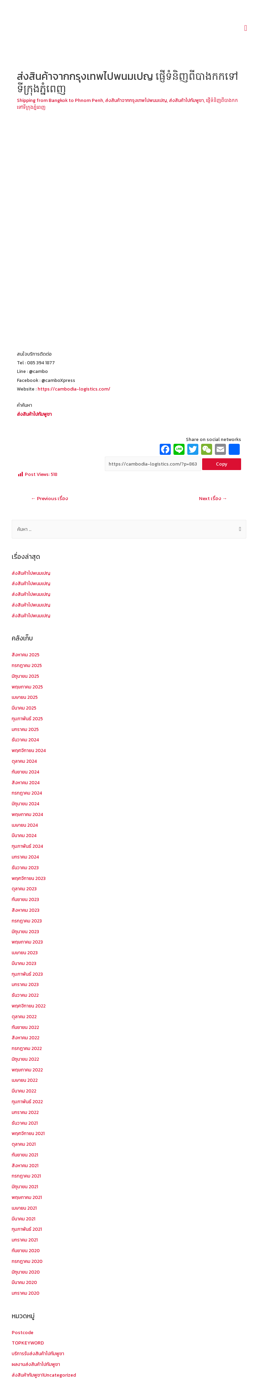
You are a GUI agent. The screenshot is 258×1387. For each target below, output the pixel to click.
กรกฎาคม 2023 (27, 920)
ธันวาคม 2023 (25, 867)
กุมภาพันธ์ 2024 (27, 846)
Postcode (22, 1332)
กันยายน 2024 (25, 771)
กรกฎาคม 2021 (26, 1175)
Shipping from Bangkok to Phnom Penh (60, 100)
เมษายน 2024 (25, 825)
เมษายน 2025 (25, 697)
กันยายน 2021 (25, 1154)
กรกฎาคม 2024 (27, 792)
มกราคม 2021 (25, 1239)
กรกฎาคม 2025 (27, 665)
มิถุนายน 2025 (25, 676)
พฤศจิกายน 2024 (29, 750)
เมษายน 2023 (25, 952)
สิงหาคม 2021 (25, 1165)
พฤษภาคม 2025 (27, 686)
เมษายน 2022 (25, 1080)
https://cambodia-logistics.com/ (74, 388)
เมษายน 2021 (24, 1208)
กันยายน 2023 (25, 899)
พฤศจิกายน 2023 (29, 878)
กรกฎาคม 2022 (27, 1048)
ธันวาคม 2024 (25, 739)
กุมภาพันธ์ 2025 (27, 718)
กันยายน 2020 (26, 1250)
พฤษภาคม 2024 (27, 814)
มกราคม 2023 (25, 984)
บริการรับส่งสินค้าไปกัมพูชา (38, 1353)
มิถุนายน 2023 (25, 931)
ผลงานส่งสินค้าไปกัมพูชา (36, 1364)
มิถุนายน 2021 (25, 1186)
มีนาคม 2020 (24, 1282)
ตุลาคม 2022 (24, 1016)
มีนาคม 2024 (24, 835)
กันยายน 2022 (25, 1027)
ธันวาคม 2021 (25, 1122)
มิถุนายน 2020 (26, 1271)
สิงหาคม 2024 (26, 782)
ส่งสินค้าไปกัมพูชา (186, 100)
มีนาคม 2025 (24, 707)
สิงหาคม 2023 (25, 910)
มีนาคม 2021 (23, 1218)
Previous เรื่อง (49, 498)
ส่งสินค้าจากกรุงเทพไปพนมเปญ (136, 100)
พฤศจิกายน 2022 (29, 1005)
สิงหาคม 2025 (25, 654)
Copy (221, 463)
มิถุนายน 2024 (25, 803)
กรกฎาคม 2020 (27, 1261)
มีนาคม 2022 (24, 1090)
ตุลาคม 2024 (24, 761)
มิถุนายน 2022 (25, 1059)
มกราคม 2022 (25, 1112)
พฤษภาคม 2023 (27, 941)
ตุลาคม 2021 (24, 1144)
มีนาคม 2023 (24, 963)
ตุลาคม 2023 (24, 888)
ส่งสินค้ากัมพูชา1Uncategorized (44, 1374)
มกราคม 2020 (25, 1293)
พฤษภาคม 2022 (27, 1069)
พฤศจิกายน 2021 (28, 1133)
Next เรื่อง (213, 498)
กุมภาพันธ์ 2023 (27, 974)
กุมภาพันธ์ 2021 (27, 1229)
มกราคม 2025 (25, 729)
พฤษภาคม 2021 (27, 1197)
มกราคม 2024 (25, 856)
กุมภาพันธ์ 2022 (27, 1101)
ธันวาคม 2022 (25, 995)
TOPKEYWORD (28, 1342)
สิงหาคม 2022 (25, 1037)
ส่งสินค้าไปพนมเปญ (31, 573)
